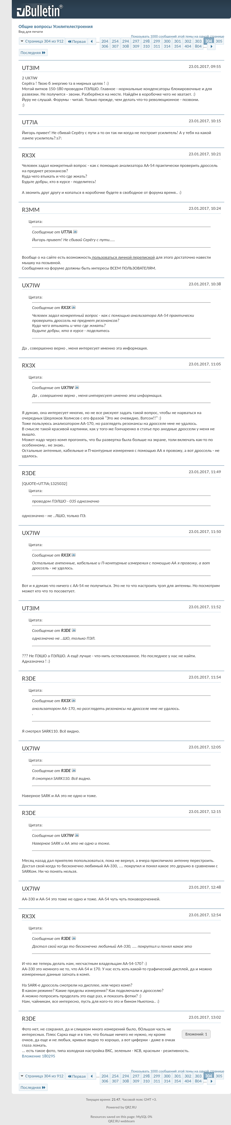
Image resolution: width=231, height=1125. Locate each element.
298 (146, 41)
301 (177, 41)
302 (187, 41)
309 (136, 46)
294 (125, 41)
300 (167, 41)
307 (115, 46)
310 (146, 46)
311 (156, 46)
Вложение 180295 (38, 1055)
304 (208, 41)
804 (198, 46)
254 (115, 41)
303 (198, 41)
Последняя (33, 52)
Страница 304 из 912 (44, 41)
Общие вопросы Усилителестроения (56, 26)
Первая (76, 41)
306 (105, 46)
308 (125, 46)
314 (167, 46)
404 (187, 46)
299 (156, 41)
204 (105, 41)
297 (136, 41)
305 (219, 41)
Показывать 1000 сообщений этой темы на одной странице (178, 36)
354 (177, 46)
